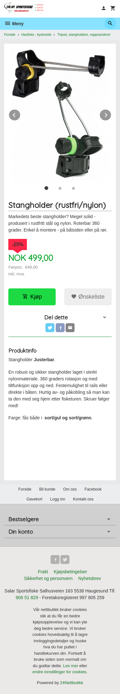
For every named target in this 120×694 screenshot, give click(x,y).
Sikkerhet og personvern (48, 578)
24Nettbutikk (71, 682)
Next (111, 114)
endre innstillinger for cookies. (60, 671)
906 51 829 (27, 597)
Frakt (43, 571)
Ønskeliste (88, 297)
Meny (14, 23)
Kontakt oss (83, 499)
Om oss (69, 489)
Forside (9, 34)
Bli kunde (47, 489)
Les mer (71, 665)
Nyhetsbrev (89, 578)
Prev (20, 114)
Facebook (93, 489)
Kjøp (32, 297)
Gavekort (35, 499)
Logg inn (57, 499)
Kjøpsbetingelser (70, 571)
